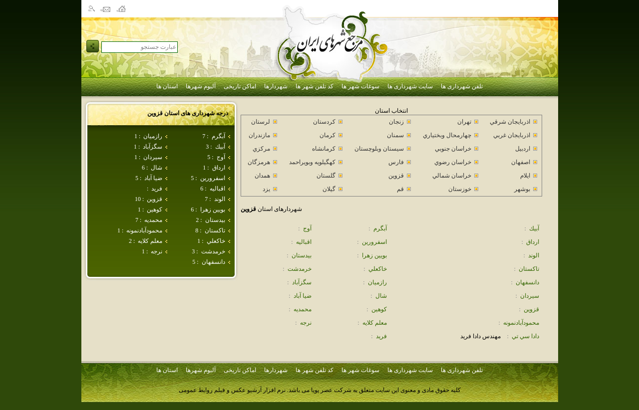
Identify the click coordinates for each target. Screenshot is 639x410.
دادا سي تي (525, 336)
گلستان (326, 175)
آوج (221, 157)
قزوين (154, 199)
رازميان (152, 136)
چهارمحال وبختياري (447, 135)
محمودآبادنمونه (144, 230)
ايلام (525, 175)
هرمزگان (259, 162)
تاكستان (215, 230)
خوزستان (459, 189)
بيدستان (215, 219)
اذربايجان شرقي (510, 121)
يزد (266, 189)
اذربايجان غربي (511, 135)
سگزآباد (152, 146)
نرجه (156, 251)
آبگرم (218, 136)
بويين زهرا (212, 209)
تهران (464, 121)
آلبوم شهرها (201, 86)
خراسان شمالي (451, 175)
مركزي (261, 148)
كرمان (327, 135)
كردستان (324, 121)
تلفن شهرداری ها (462, 86)
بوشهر (522, 189)
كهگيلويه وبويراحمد (312, 162)
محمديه (153, 219)
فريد (156, 188)
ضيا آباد (153, 178)
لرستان (260, 121)
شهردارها (276, 86)
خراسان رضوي (452, 162)
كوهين (154, 209)
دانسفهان (213, 261)
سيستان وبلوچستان (379, 148)
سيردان (152, 157)
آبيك (220, 146)
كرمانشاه (323, 148)
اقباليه (217, 188)
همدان (262, 175)
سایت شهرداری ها (410, 86)
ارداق (218, 167)
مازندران (259, 135)
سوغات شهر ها (360, 86)
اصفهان (520, 162)
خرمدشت (213, 251)
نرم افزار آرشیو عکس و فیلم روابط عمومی (232, 390)
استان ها (167, 86)
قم (400, 189)
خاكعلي (216, 240)
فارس (396, 162)
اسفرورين (212, 178)
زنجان (396, 121)
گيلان (328, 189)
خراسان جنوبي (453, 148)
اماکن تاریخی (240, 86)
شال (156, 167)
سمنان (395, 135)
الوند (219, 199)
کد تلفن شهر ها (314, 86)
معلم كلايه (150, 240)
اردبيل (522, 148)
